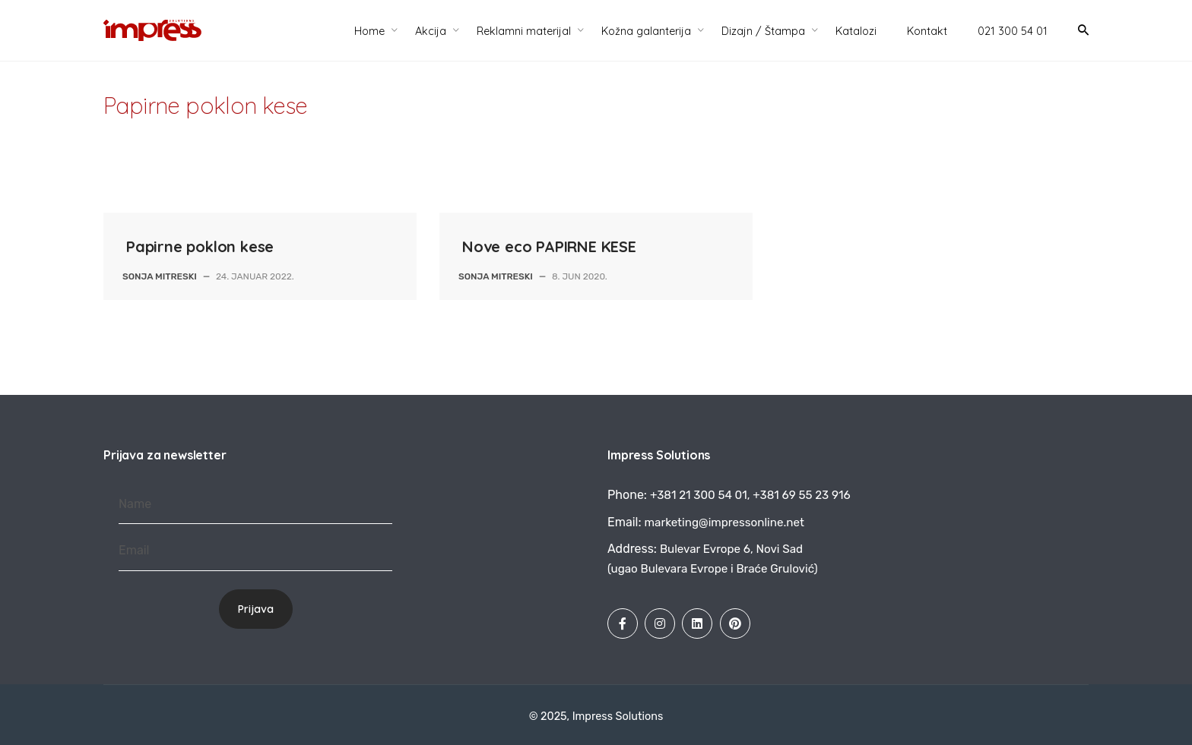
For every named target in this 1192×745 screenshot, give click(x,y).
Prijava (256, 609)
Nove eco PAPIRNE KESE (549, 246)
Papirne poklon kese (200, 246)
